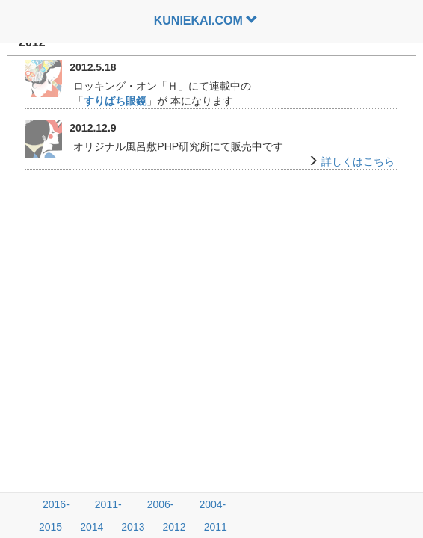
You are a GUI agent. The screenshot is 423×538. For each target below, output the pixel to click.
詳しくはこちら (358, 161)
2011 (215, 527)
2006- (160, 504)
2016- (56, 504)
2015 (50, 527)
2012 (173, 527)
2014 (91, 527)
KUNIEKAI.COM (206, 20)
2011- (108, 504)
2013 (132, 527)
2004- (212, 504)
